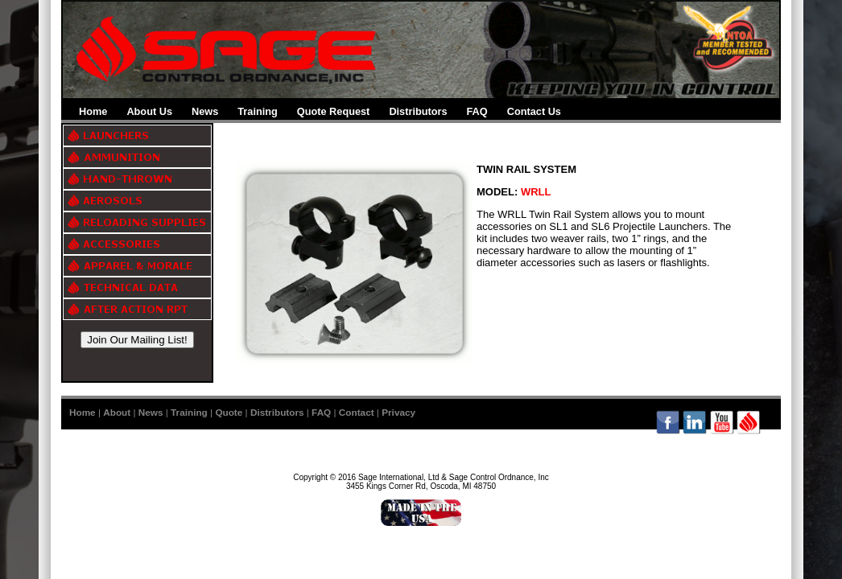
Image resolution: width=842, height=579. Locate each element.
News (205, 111)
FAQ (477, 111)
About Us (149, 111)
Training (257, 111)
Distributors (418, 111)
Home (93, 111)
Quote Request (333, 111)
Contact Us (534, 111)
